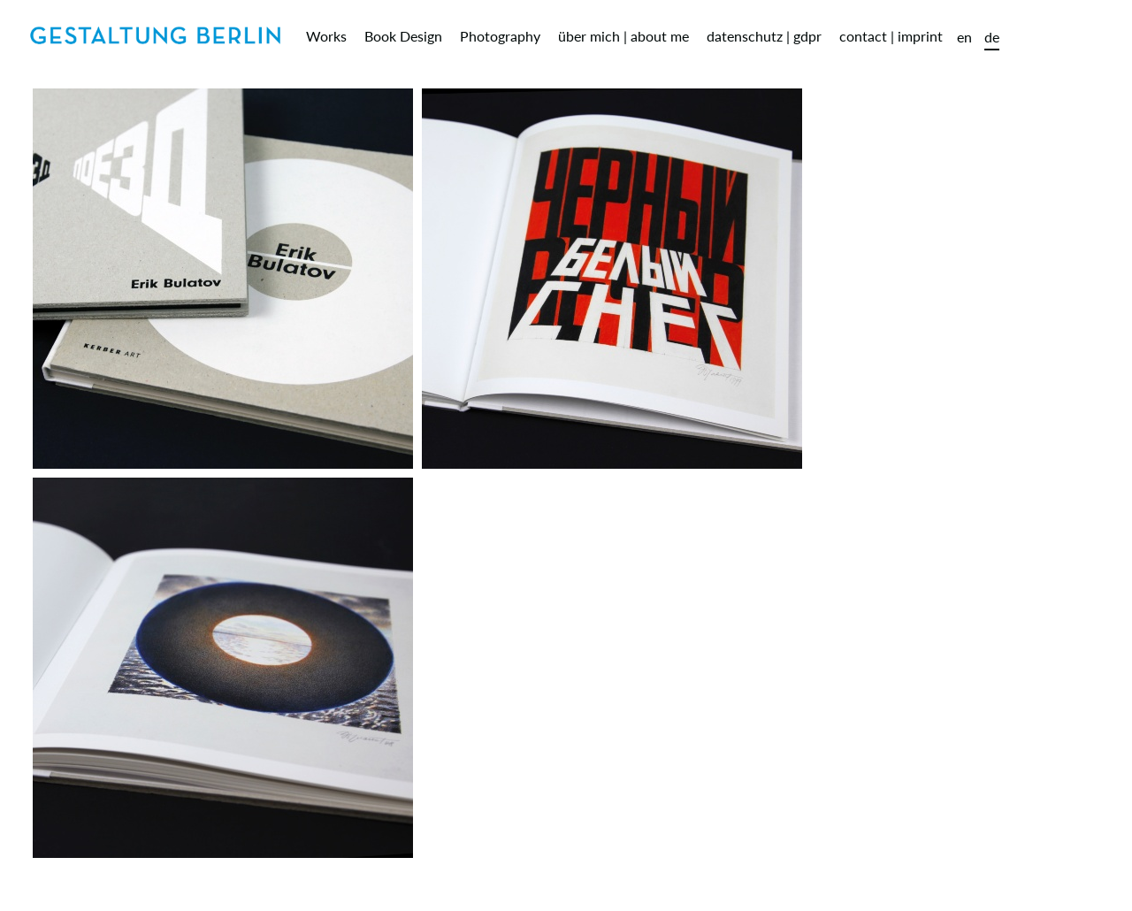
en (964, 36)
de (991, 36)
